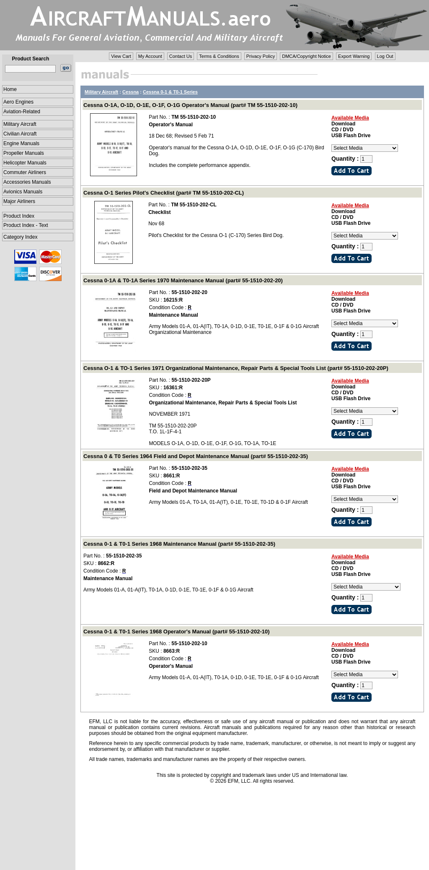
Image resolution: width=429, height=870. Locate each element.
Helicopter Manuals (25, 163)
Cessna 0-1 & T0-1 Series (170, 91)
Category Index (20, 237)
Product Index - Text (25, 225)
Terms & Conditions (219, 56)
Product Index (18, 216)
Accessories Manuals (27, 182)
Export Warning (354, 56)
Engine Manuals (21, 143)
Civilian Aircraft (19, 134)
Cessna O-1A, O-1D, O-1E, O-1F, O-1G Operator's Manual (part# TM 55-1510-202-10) (190, 105)
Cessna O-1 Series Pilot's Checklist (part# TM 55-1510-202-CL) (163, 193)
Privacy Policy (260, 56)
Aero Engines (18, 102)
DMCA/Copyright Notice (306, 56)
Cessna (130, 91)
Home (10, 89)
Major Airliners (19, 201)
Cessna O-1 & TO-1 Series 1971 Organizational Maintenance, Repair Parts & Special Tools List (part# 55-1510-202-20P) (235, 368)
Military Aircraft (19, 124)
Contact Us (180, 56)
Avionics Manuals (22, 192)
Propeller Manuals (23, 153)
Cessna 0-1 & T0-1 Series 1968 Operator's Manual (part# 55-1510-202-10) (176, 631)
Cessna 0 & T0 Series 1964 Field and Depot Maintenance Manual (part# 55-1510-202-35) (195, 456)
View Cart (121, 56)
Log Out (385, 56)
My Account (150, 56)
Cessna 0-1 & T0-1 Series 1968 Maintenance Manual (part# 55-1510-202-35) (179, 544)
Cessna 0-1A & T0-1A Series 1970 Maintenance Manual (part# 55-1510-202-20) (183, 280)
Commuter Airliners (24, 172)
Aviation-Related (21, 112)
